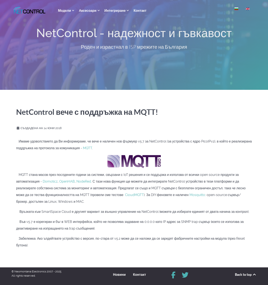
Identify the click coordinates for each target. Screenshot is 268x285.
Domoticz (50, 181)
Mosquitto (197, 195)
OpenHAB (67, 181)
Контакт (139, 274)
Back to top (245, 274)
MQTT (87, 148)
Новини (119, 274)
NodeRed (83, 181)
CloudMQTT (134, 195)
